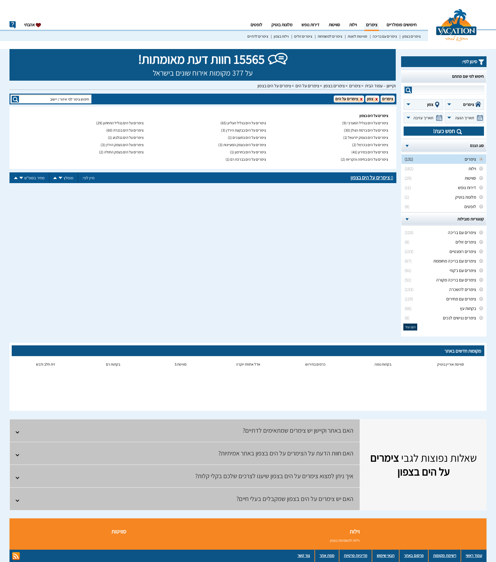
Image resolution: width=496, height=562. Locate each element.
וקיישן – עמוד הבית (380, 86)
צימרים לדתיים (257, 36)
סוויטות (334, 25)
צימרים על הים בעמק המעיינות (244, 144)
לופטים (256, 25)
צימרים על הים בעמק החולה (124, 152)
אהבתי (32, 25)
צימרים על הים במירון (373, 152)
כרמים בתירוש (315, 364)
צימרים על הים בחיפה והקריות (367, 159)
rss (16, 556)
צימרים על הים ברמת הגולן (369, 130)
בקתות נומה (383, 364)
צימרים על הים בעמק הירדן (125, 144)
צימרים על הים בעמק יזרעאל (368, 137)
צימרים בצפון (411, 36)
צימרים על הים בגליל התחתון (123, 122)
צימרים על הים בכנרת (128, 130)
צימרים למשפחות (330, 36)
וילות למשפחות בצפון (345, 540)
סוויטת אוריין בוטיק (450, 364)
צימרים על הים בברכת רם (248, 159)
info (12, 25)
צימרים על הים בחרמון (250, 152)
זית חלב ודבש (45, 364)
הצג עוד (410, 326)
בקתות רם (113, 364)
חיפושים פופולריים (402, 25)
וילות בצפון (281, 36)
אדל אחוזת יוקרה (248, 364)
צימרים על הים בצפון (274, 86)
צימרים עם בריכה (385, 36)
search (408, 90)
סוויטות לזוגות (357, 36)
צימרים (371, 25)
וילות (353, 25)
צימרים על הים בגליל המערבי (367, 122)
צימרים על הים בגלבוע (128, 137)
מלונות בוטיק (281, 25)
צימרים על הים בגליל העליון (246, 122)
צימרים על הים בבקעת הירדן (246, 130)
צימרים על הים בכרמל (372, 144)
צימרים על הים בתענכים (249, 137)
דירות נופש (310, 25)
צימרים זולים (303, 36)
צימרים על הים (307, 86)
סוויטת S (181, 364)
